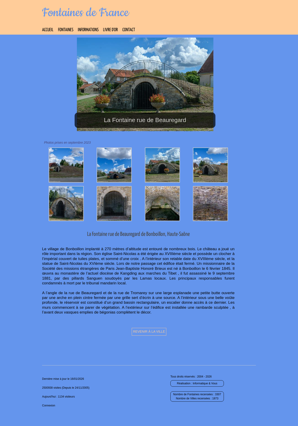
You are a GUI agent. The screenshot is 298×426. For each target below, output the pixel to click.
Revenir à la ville (149, 331)
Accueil (47, 30)
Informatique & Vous (205, 383)
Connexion (48, 405)
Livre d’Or (110, 30)
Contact (128, 30)
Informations (88, 30)
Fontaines (65, 30)
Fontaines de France (85, 13)
